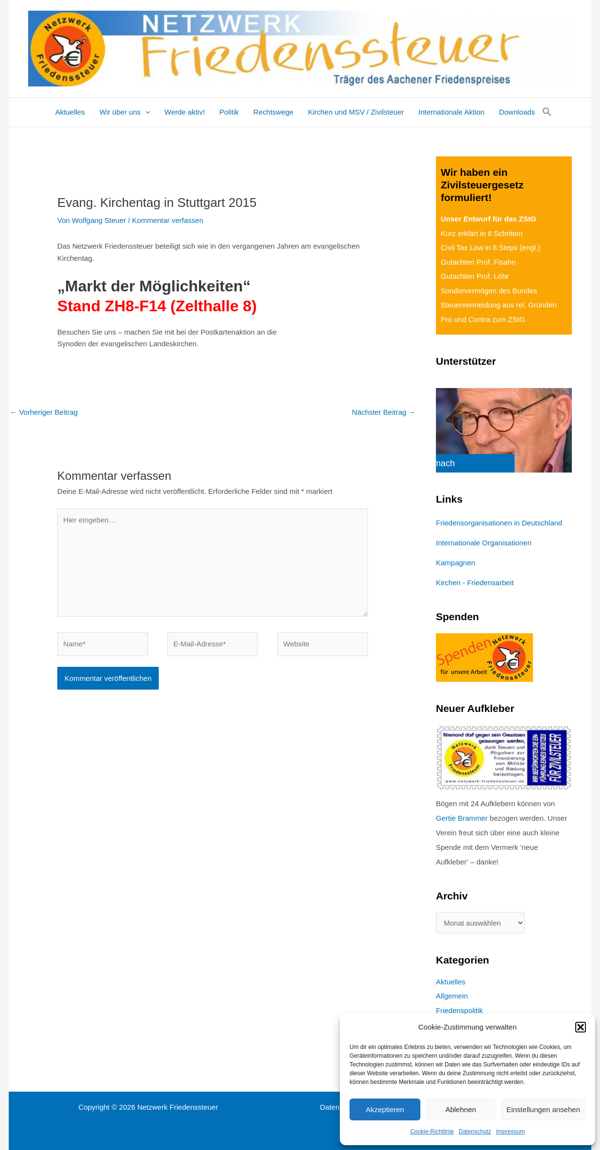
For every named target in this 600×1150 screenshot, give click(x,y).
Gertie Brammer (462, 818)
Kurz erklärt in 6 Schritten (481, 233)
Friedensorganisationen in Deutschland (499, 523)
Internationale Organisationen (484, 543)
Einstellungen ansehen (543, 1109)
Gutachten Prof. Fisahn (478, 262)
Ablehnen (460, 1109)
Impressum (510, 1131)
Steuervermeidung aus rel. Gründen (498, 305)
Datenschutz (475, 1131)
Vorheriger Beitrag (44, 412)
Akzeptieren (385, 1109)
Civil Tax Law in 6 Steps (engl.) (490, 247)
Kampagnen (455, 562)
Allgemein (452, 996)
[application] (145, 112)
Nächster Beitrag (384, 412)
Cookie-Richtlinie (432, 1131)
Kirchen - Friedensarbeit (475, 582)
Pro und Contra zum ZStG (483, 319)
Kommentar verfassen (167, 220)
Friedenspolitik (459, 1010)
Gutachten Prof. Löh (475, 276)
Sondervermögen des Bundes (489, 291)
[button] (580, 1027)
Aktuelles (451, 982)
